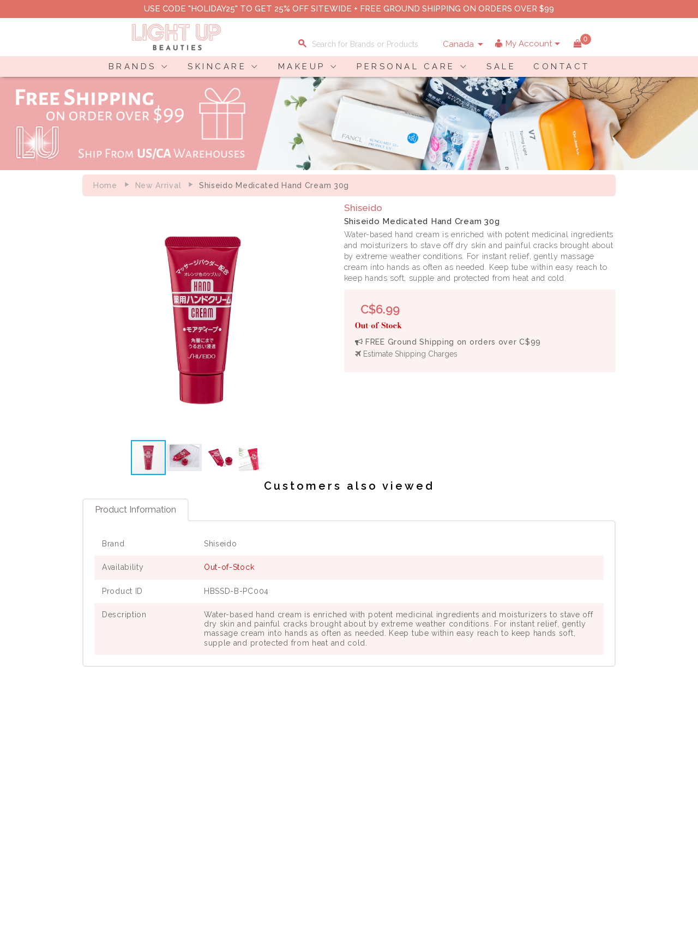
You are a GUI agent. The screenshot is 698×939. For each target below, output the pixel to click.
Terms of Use (193, 796)
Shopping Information (291, 773)
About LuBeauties (201, 773)
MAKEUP (302, 66)
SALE (501, 66)
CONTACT (561, 66)
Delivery (90, 773)
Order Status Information (296, 807)
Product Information (135, 509)
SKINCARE (217, 66)
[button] (312, 319)
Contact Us (95, 796)
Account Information (288, 819)
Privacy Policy (194, 784)
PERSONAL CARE (406, 66)
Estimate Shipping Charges (406, 354)
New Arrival (158, 185)
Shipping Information (289, 796)
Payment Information (114, 784)
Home (105, 185)
